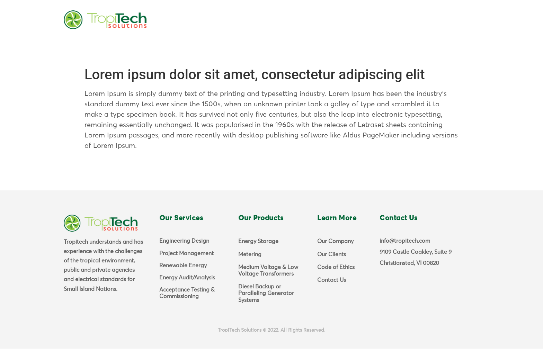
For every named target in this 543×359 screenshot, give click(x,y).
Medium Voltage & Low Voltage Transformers (268, 281)
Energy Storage (258, 251)
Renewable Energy (183, 276)
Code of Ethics (336, 277)
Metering (249, 265)
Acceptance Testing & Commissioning (187, 303)
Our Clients (331, 265)
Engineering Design (184, 251)
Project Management (186, 264)
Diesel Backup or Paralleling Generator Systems (266, 303)
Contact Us (331, 290)
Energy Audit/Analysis (187, 288)
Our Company (335, 251)
